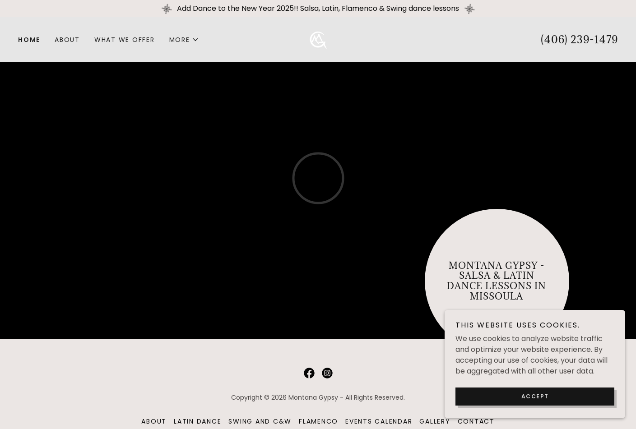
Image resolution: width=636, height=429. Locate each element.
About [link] (67, 39)
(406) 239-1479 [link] (579, 39)
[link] (318, 39)
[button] (184, 39)
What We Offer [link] (124, 39)
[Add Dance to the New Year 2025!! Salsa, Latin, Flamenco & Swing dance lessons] (318, 8)
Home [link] (29, 39)
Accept (535, 396)
